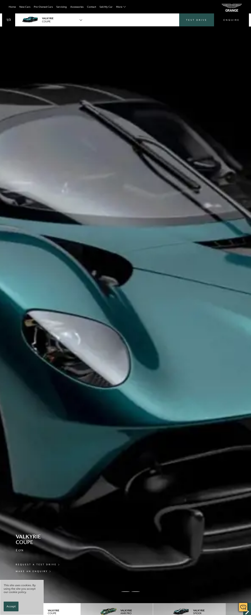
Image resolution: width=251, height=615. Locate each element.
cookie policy (17, 592)
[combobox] (50, 19)
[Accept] (11, 606)
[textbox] (50, 19)
